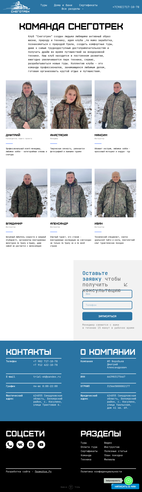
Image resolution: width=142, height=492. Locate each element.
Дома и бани (63, 5)
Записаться (107, 316)
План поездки (113, 455)
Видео (108, 442)
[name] (107, 294)
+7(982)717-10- (124, 7)
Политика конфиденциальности (101, 471)
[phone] (107, 305)
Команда (86, 455)
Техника (86, 459)
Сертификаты (88, 5)
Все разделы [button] (72, 9)
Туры (43, 5)
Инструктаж (111, 447)
